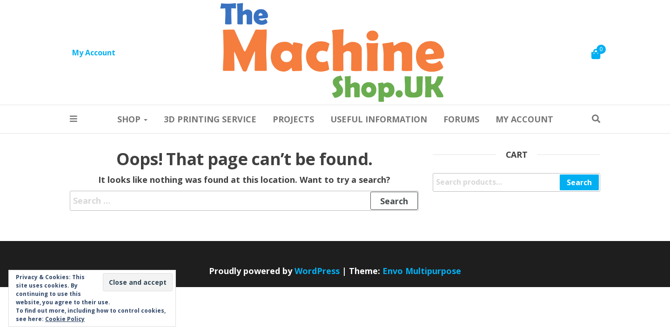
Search (579, 182)
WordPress (317, 270)
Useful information (378, 119)
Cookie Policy (65, 319)
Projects (293, 119)
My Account (93, 52)
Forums (461, 119)
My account (524, 119)
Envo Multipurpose (421, 270)
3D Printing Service (210, 119)
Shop (132, 119)
